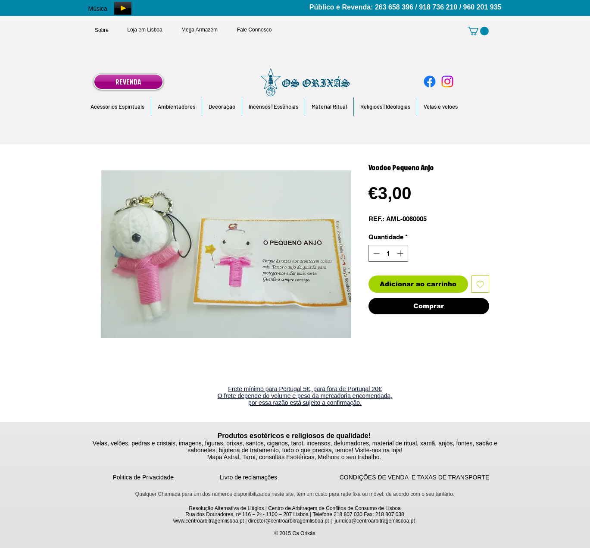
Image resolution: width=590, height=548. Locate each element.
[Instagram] (447, 81)
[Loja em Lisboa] (145, 29)
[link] (478, 31)
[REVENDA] (128, 82)
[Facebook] (429, 81)
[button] (117, 106)
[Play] (122, 8)
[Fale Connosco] (254, 29)
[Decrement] (375, 253)
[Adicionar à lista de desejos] (480, 284)
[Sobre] (102, 30)
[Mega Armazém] (199, 29)
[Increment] (401, 253)
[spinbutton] (388, 253)
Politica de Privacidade (143, 477)
